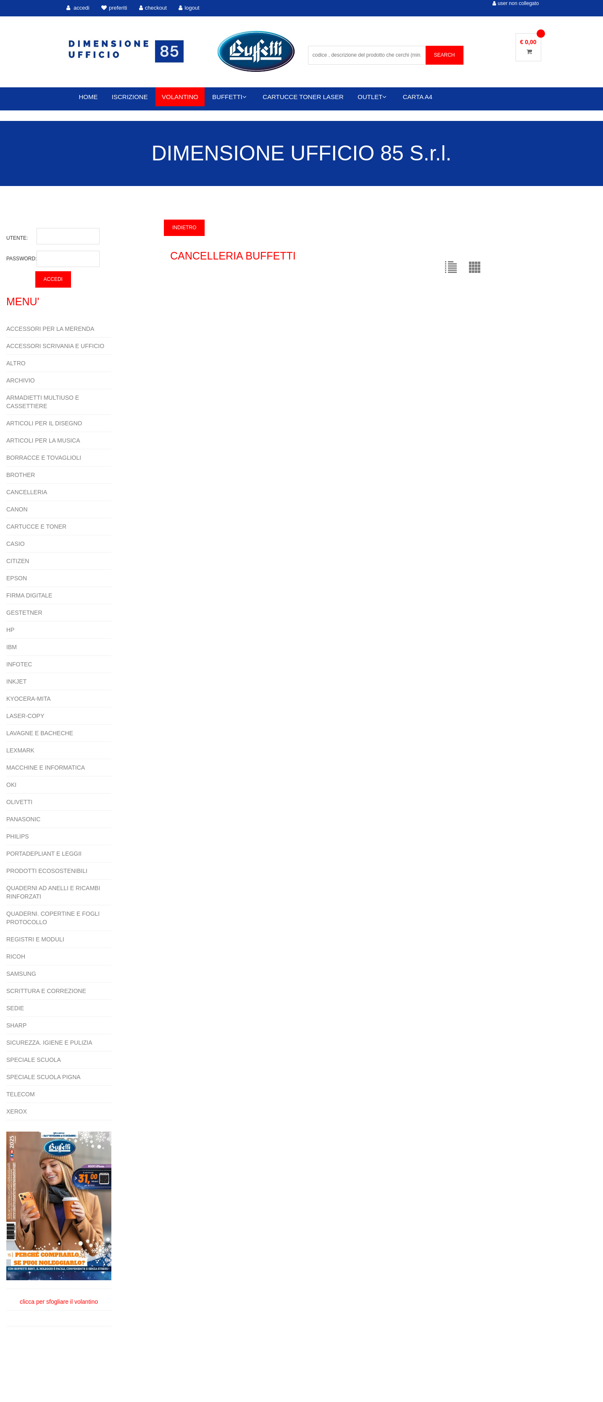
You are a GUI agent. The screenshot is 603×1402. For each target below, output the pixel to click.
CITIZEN (17, 561)
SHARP (16, 1025)
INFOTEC (19, 664)
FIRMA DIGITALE (29, 595)
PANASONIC (23, 819)
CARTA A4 (417, 96)
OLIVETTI (19, 802)
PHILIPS (17, 836)
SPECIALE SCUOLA (33, 1059)
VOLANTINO (180, 96)
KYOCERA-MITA (28, 698)
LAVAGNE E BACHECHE (39, 733)
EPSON (16, 578)
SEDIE (15, 1008)
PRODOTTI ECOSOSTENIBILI (46, 870)
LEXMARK (20, 750)
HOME (88, 96)
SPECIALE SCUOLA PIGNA (43, 1077)
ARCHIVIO (20, 380)
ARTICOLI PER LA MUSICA (43, 440)
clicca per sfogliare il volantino (58, 1218)
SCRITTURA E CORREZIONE (46, 991)
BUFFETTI (229, 96)
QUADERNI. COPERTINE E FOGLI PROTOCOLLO (53, 917)
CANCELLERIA (26, 492)
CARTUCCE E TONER (36, 526)
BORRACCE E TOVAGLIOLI (43, 457)
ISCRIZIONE (130, 96)
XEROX (16, 1111)
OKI (11, 784)
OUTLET (372, 96)
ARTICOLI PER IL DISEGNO (44, 423)
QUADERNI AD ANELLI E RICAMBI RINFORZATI (53, 892)
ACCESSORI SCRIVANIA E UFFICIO (55, 346)
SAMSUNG (21, 973)
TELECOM (20, 1094)
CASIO (15, 543)
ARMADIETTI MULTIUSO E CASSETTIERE (42, 401)
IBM (11, 647)
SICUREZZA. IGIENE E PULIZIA (49, 1042)
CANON (17, 509)
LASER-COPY (25, 716)
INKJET (16, 681)
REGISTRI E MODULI (35, 939)
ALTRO (16, 363)
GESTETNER (24, 612)
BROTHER (20, 475)
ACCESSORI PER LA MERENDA (50, 328)
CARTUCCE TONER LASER (303, 96)
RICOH (15, 956)
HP (10, 629)
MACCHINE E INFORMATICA (45, 767)
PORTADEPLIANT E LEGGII (44, 853)
